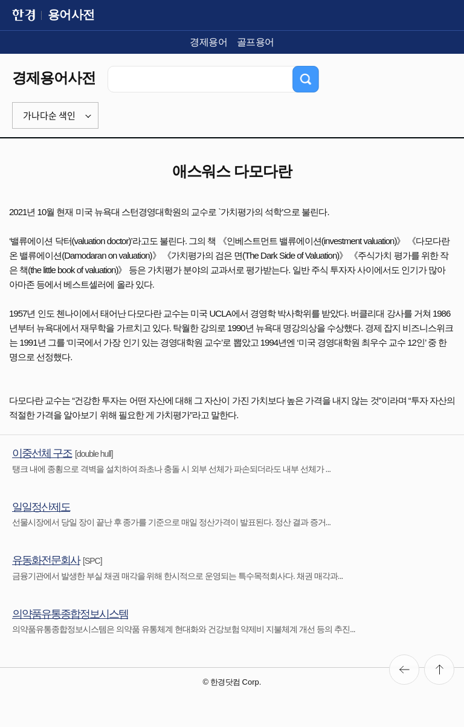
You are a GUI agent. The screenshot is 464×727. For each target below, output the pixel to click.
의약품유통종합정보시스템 (70, 614)
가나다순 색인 (49, 115)
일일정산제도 (41, 507)
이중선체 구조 (42, 453)
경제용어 (208, 42)
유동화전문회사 (46, 560)
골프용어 (255, 42)
